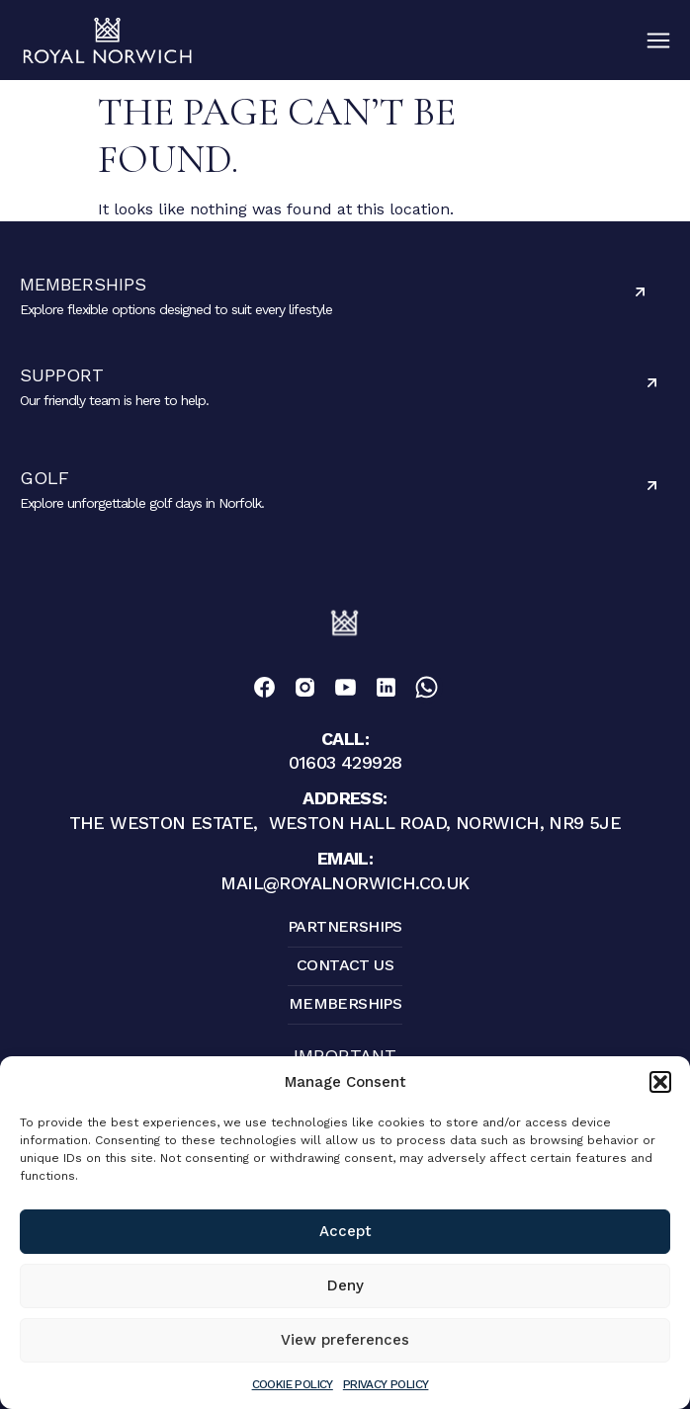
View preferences (345, 1340)
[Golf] (652, 485)
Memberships (83, 284)
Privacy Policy (386, 1384)
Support (62, 375)
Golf (44, 477)
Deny (345, 1285)
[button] (660, 1082)
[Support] (652, 382)
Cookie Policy (292, 1384)
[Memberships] (640, 292)
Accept (345, 1231)
